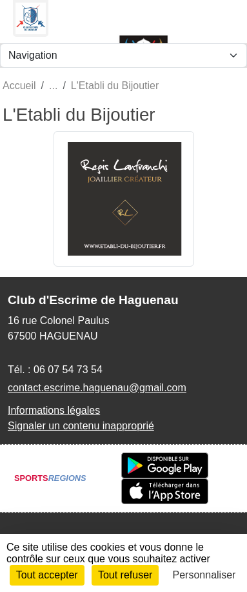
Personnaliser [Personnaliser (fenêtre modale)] (204, 574)
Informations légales (54, 410)
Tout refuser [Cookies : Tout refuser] (125, 574)
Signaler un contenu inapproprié (81, 425)
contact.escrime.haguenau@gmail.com (97, 387)
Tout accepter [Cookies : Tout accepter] (47, 574)
